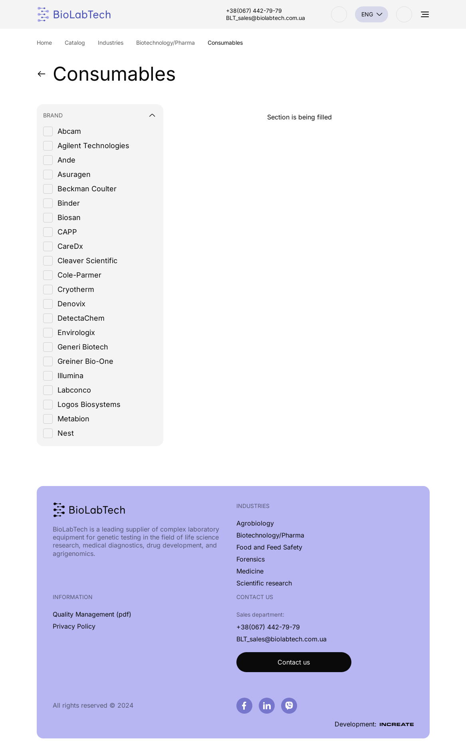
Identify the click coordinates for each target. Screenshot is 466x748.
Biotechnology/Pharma (270, 535)
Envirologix (76, 332)
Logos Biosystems (89, 404)
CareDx (70, 246)
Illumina (70, 375)
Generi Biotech (83, 347)
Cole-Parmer (79, 275)
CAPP (67, 232)
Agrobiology (255, 523)
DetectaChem (81, 318)
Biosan (69, 217)
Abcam (69, 131)
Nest (66, 433)
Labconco (74, 390)
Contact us (294, 662)
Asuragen (74, 174)
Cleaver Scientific (87, 260)
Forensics (250, 559)
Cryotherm (76, 289)
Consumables (106, 74)
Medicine (250, 571)
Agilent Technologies (93, 145)
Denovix (71, 304)
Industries (253, 505)
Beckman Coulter (87, 189)
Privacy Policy (74, 626)
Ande (66, 160)
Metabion (73, 419)
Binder (69, 203)
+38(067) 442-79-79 (254, 11)
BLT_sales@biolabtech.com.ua (265, 18)
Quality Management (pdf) (92, 614)
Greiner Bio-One (85, 361)
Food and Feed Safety (269, 547)
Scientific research (264, 583)
